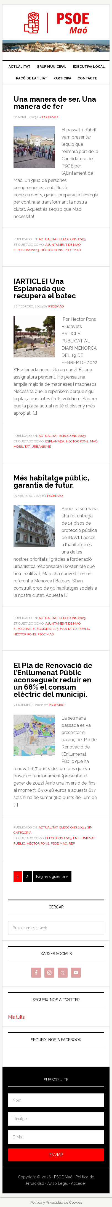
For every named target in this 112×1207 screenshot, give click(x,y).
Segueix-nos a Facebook (56, 1040)
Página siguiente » (52, 876)
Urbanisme (41, 447)
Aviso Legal (57, 1183)
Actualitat (48, 239)
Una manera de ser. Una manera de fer (55, 103)
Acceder (78, 1183)
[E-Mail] (56, 1137)
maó (93, 441)
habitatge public (75, 629)
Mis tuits (16, 1017)
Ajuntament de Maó (63, 245)
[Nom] (56, 1100)
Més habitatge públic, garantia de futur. (51, 481)
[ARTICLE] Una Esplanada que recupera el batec (45, 288)
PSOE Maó (56, 22)
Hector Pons (77, 441)
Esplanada (54, 441)
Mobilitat (22, 447)
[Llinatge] (56, 1119)
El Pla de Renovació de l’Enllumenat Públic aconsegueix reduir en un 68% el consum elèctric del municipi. (53, 679)
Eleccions (22, 629)
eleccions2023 (26, 250)
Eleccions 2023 (72, 239)
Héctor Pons (52, 250)
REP (72, 843)
